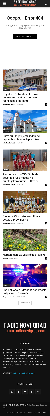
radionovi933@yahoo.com (24, 373)
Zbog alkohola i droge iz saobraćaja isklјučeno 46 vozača (24, 291)
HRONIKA (6, 90)
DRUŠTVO (6, 131)
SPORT (5, 170)
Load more (25, 303)
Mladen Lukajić (9, 104)
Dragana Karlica (9, 297)
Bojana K (6, 258)
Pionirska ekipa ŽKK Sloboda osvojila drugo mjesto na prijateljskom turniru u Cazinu (21, 178)
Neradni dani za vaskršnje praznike (24, 254)
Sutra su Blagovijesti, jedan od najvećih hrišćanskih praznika (21, 137)
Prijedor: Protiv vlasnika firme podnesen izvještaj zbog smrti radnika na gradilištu (21, 97)
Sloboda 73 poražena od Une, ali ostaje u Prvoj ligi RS (22, 218)
